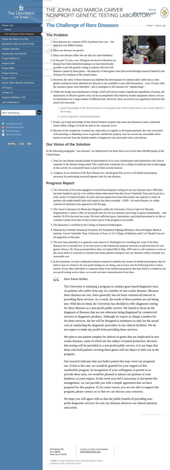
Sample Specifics (10, 48)
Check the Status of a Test (15, 39)
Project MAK (8, 68)
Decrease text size (14, 127)
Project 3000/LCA (11, 58)
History (7, 29)
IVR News (7, 87)
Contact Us (7, 92)
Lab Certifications (10, 102)
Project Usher (9, 78)
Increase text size (14, 123)
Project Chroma (10, 73)
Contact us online (87, 449)
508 (29, 143)
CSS (21, 143)
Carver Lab (7, 25)
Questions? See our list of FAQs (18, 43)
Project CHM (8, 63)
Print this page (13, 131)
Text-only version (14, 134)
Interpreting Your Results (14, 53)
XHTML (11, 143)
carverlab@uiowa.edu (90, 452)
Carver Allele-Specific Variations (18, 82)
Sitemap (152, 10)
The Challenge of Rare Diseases (19, 34)
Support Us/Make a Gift (13, 97)
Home (150, 25)
